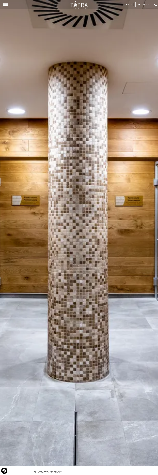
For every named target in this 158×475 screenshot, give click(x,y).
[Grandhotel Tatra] (79, 5)
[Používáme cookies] (4, 471)
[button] (5, 4)
